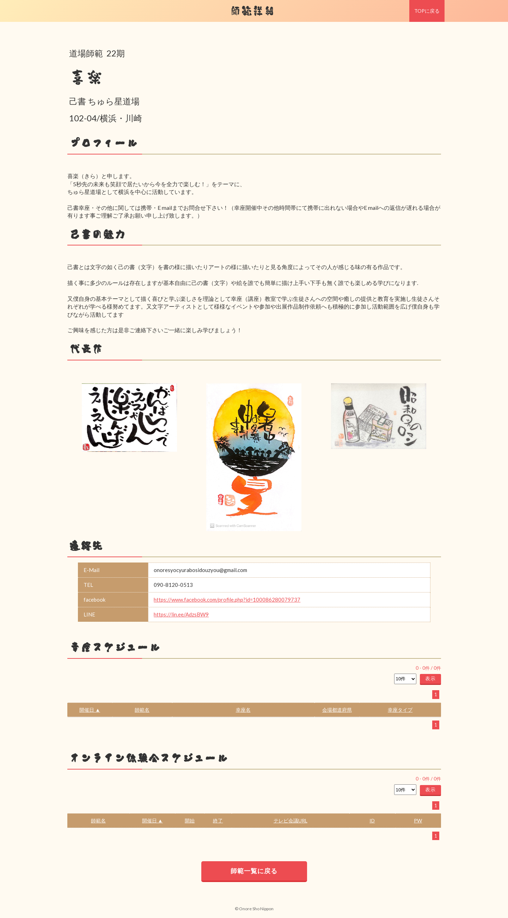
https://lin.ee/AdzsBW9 (181, 614)
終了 (218, 820)
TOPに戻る (427, 11)
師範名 (142, 710)
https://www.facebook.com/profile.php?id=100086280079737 (227, 599)
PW (418, 820)
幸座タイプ (400, 710)
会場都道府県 (337, 710)
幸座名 (243, 710)
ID (372, 820)
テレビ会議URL (290, 820)
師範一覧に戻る (254, 871)
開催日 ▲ (89, 710)
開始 (190, 820)
